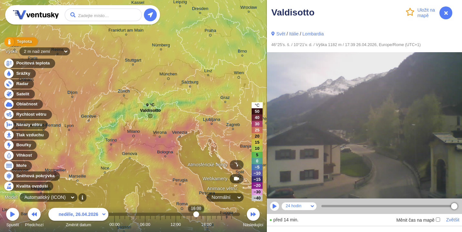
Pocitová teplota (29, 63)
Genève (88, 117)
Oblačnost (23, 104)
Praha (210, 31)
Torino (111, 141)
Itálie (294, 33)
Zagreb (233, 125)
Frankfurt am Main (126, 31)
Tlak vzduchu (26, 135)
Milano (133, 132)
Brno (242, 52)
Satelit (19, 94)
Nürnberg (161, 46)
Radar (19, 84)
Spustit (12, 218)
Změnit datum (78, 218)
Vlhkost (20, 155)
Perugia (180, 181)
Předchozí (34, 218)
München (168, 75)
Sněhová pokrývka (32, 176)
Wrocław (248, 8)
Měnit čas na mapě (418, 220)
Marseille (77, 177)
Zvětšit (452, 219)
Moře (18, 165)
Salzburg (189, 83)
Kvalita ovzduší (28, 186)
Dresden (200, 9)
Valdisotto (150, 112)
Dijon (72, 93)
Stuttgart (133, 61)
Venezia (179, 133)
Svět (280, 33)
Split (240, 172)
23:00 (231, 224)
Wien (239, 73)
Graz (225, 98)
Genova (129, 154)
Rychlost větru (27, 114)
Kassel (137, 3)
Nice (105, 169)
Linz (208, 71)
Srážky (19, 73)
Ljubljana (211, 120)
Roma (182, 204)
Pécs (266, 119)
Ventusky (34, 14)
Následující (253, 218)
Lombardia (313, 33)
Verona (160, 133)
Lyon (69, 126)
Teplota (20, 41)
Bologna (165, 153)
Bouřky (20, 145)
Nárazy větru (25, 125)
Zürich (124, 92)
